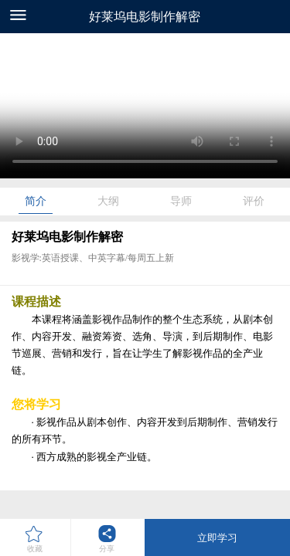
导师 (181, 201)
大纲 (108, 201)
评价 (253, 201)
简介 (35, 201)
